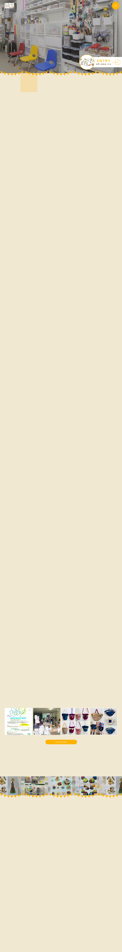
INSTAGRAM (61, 742)
